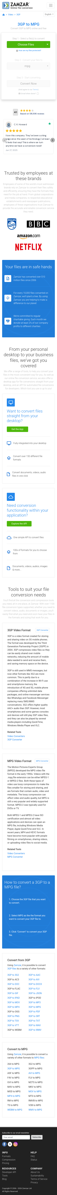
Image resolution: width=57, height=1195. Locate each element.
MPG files (39, 1057)
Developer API (9, 1172)
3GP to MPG (35, 1007)
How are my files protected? (30, 50)
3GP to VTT (13, 1025)
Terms (35, 89)
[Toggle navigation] (51, 5)
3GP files (11, 968)
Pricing (5, 1163)
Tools (5, 1175)
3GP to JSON (35, 993)
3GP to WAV (35, 1025)
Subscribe (36, 1137)
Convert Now (28, 83)
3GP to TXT (34, 1020)
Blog (4, 1179)
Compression (8, 1159)
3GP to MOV (13, 1002)
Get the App (17, 429)
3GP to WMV (35, 1030)
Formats (6, 1156)
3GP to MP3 (35, 1002)
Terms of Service (39, 1179)
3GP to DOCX (35, 984)
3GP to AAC (34, 975)
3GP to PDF (34, 1011)
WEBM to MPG (14, 1109)
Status (34, 1159)
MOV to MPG (35, 1091)
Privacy (34, 1182)
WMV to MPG (35, 1109)
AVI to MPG (34, 1073)
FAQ (33, 1156)
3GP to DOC (13, 984)
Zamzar (17, 965)
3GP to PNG (13, 1016)
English (48, 14)
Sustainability (37, 1175)
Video (10, 14)
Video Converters (16, 736)
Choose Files (26, 44)
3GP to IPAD (13, 997)
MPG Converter (42, 761)
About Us (35, 1172)
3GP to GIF (12, 993)
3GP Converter (42, 630)
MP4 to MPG (13, 1096)
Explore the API (19, 523)
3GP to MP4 (13, 1007)
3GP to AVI (34, 979)
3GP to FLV (34, 988)
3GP (18, 14)
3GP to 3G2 (13, 975)
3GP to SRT (34, 1016)
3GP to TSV (13, 1020)
